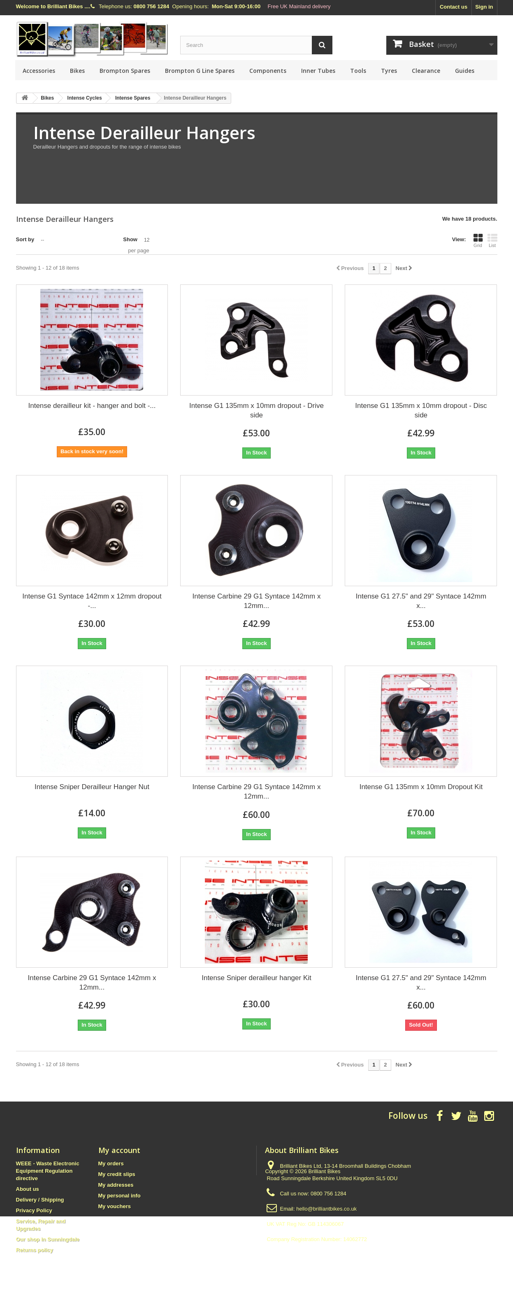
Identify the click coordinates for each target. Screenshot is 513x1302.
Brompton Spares (125, 71)
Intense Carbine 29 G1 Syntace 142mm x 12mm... (257, 601)
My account (119, 1150)
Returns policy (34, 1250)
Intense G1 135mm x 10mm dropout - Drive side (256, 410)
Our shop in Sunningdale (48, 1239)
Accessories (39, 71)
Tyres (389, 71)
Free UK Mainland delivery (298, 6)
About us (27, 1189)
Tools (358, 71)
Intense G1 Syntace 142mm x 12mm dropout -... (91, 601)
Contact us (453, 7)
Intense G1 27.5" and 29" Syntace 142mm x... (421, 601)
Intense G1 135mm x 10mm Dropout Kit (421, 787)
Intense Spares (132, 98)
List (492, 240)
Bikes (77, 71)
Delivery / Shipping (40, 1200)
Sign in (484, 7)
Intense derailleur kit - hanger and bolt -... (92, 406)
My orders (111, 1163)
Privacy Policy (34, 1210)
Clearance (426, 71)
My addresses (116, 1185)
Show (130, 239)
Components (267, 71)
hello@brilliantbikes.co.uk (326, 1209)
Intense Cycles (84, 98)
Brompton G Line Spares (199, 71)
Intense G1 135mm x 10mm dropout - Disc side (421, 410)
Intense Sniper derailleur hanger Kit (256, 978)
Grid (478, 240)
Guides (464, 71)
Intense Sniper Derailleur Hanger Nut (92, 787)
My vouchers (114, 1206)
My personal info (119, 1196)
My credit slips (116, 1174)
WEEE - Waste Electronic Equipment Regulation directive (47, 1170)
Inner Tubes (318, 71)
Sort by (25, 239)
